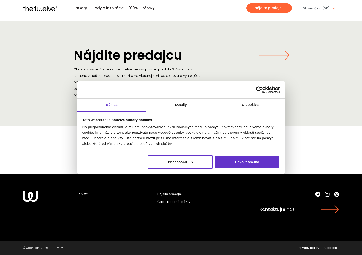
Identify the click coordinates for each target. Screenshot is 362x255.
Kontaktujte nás (277, 209)
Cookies (330, 248)
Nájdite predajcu (269, 8)
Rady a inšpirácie (108, 8)
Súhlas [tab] (112, 105)
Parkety (80, 8)
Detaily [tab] (181, 105)
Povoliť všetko (247, 162)
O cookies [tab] (250, 105)
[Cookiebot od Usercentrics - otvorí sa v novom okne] (259, 89)
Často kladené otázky (173, 202)
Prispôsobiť (180, 162)
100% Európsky (142, 8)
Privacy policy (309, 248)
